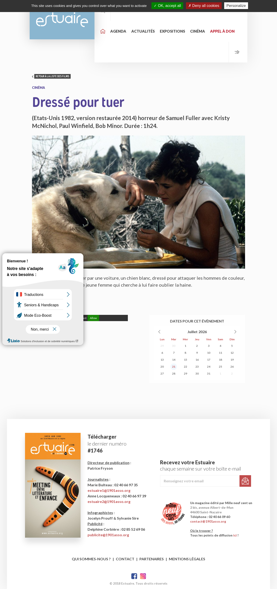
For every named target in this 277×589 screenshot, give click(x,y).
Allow (93, 318)
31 (208, 373)
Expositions (172, 31)
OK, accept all (167, 6)
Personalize (236, 6)
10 (208, 352)
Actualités (143, 31)
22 (185, 366)
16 (197, 359)
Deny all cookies (203, 6)
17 (208, 359)
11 (220, 352)
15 (185, 359)
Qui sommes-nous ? (91, 559)
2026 (202, 331)
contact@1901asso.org (208, 521)
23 (197, 366)
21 (173, 366)
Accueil (102, 31)
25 (220, 366)
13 (162, 359)
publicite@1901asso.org (108, 535)
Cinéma (197, 31)
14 (173, 359)
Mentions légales (187, 559)
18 (220, 359)
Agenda (118, 31)
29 (162, 345)
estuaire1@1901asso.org (109, 490)
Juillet (192, 331)
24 (208, 366)
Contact (125, 559)
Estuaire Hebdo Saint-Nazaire (62, 19)
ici (235, 535)
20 (162, 366)
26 (232, 366)
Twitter (143, 576)
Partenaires (151, 559)
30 (173, 345)
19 (232, 359)
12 (232, 352)
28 (173, 373)
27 (162, 373)
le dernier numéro (107, 444)
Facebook (134, 576)
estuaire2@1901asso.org (109, 501)
